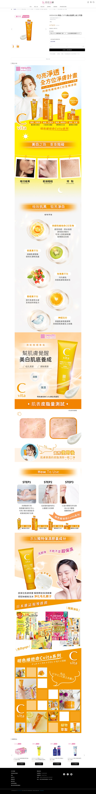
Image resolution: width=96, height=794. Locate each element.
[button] (46, 29)
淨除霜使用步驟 (63, 6)
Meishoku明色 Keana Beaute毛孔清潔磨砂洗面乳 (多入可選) (38, 759)
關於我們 (13, 781)
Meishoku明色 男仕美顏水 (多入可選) (56, 759)
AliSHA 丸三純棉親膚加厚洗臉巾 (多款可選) (21, 759)
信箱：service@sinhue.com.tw (44, 777)
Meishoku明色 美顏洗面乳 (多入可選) (74, 759)
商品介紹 (48, 59)
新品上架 (36, 6)
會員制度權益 (14, 783)
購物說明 (13, 779)
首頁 (31, 6)
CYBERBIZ (41, 790)
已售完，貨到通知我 (67, 49)
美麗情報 (55, 6)
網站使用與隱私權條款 (15, 785)
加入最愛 (52, 53)
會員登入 (13, 777)
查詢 (12, 775)
